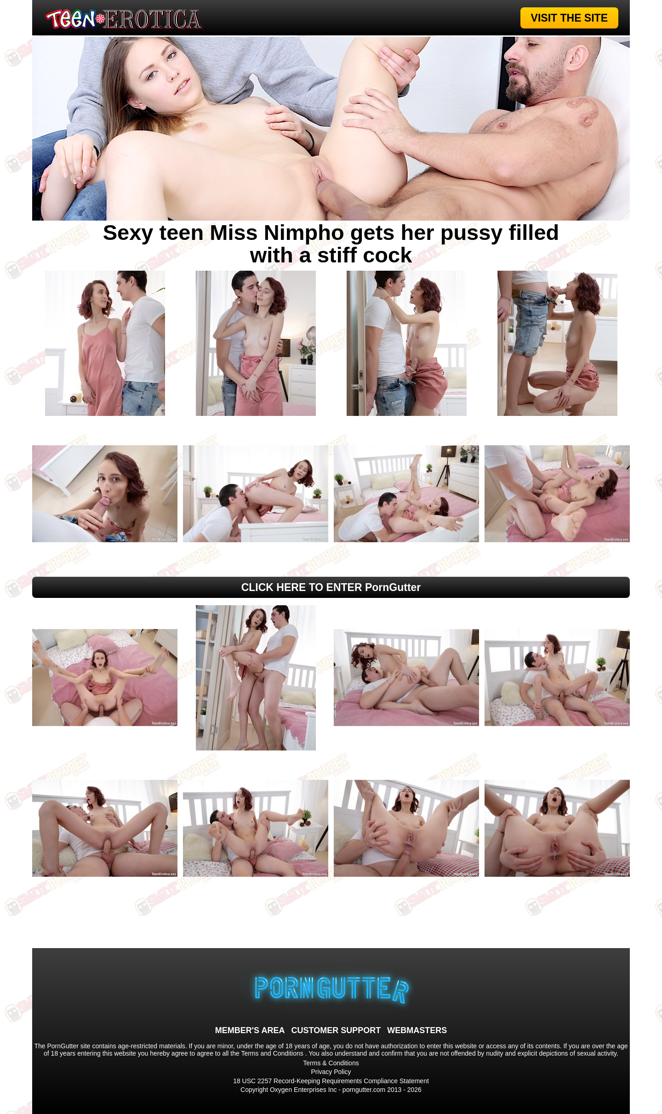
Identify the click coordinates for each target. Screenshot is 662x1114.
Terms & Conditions (331, 1063)
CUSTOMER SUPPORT (336, 1030)
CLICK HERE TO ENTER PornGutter (331, 587)
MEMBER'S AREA (250, 1030)
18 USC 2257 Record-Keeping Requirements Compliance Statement (331, 1081)
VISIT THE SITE (569, 18)
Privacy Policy (331, 1071)
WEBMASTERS (417, 1030)
